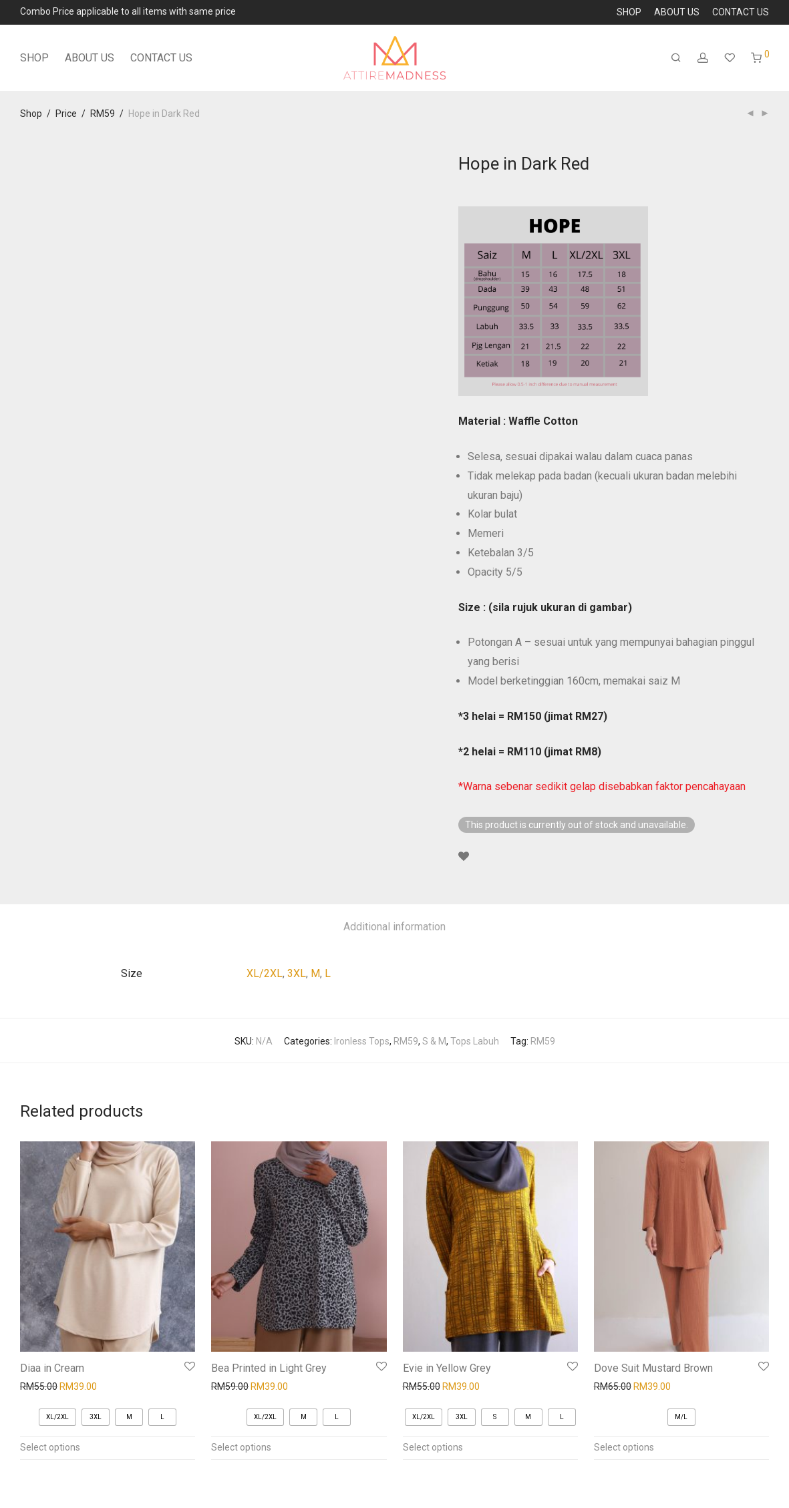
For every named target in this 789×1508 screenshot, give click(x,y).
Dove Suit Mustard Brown (653, 1368)
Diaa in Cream (52, 1368)
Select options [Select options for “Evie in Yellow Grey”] (433, 1447)
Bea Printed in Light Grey (269, 1368)
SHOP (629, 12)
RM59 (102, 113)
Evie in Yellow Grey (447, 1368)
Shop (31, 113)
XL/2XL (265, 973)
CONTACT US (740, 12)
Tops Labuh (474, 1041)
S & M (434, 1041)
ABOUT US (676, 12)
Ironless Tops (361, 1041)
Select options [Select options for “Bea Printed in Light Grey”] (241, 1447)
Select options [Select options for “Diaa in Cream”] (50, 1447)
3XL (296, 973)
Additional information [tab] (394, 926)
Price (66, 113)
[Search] (676, 58)
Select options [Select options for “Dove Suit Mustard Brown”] (624, 1447)
